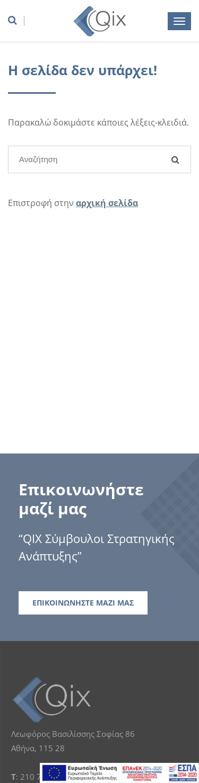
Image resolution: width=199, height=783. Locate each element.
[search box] (16, 20)
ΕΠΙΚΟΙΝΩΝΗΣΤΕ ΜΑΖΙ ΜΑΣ (83, 603)
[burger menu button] (179, 21)
